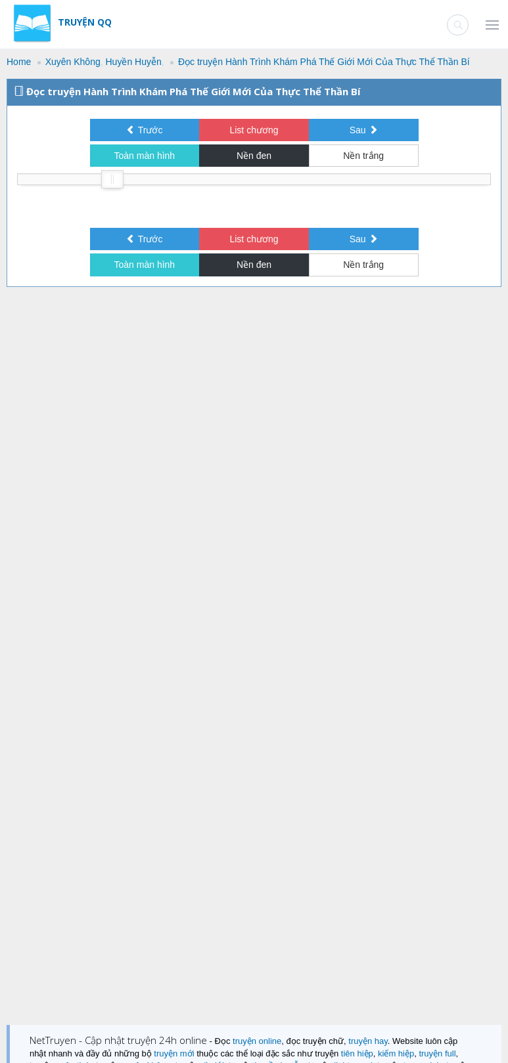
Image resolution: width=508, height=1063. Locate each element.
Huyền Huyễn (134, 61)
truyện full (437, 1053)
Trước (144, 130)
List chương (253, 130)
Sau (364, 130)
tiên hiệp (357, 1053)
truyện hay (368, 1041)
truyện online (257, 1041)
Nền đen (254, 155)
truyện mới (174, 1053)
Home (19, 61)
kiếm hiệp (396, 1053)
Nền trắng (363, 155)
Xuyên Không (73, 61)
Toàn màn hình (144, 155)
